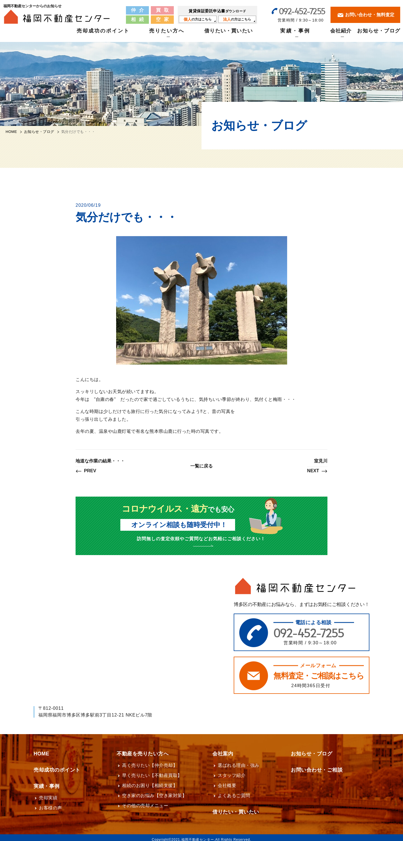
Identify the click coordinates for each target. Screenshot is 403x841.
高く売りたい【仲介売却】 (149, 761)
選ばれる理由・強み (238, 761)
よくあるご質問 (234, 791)
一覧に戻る (201, 466)
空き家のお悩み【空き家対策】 (154, 791)
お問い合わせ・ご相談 (317, 766)
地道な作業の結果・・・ (100, 466)
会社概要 (227, 781)
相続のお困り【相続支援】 (149, 781)
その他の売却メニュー (145, 801)
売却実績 (48, 793)
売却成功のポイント (103, 34)
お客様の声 (50, 804)
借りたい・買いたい (228, 34)
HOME (11, 131)
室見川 (317, 466)
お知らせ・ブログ (378, 34)
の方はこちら (198, 19)
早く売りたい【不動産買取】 (152, 771)
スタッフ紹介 (231, 771)
